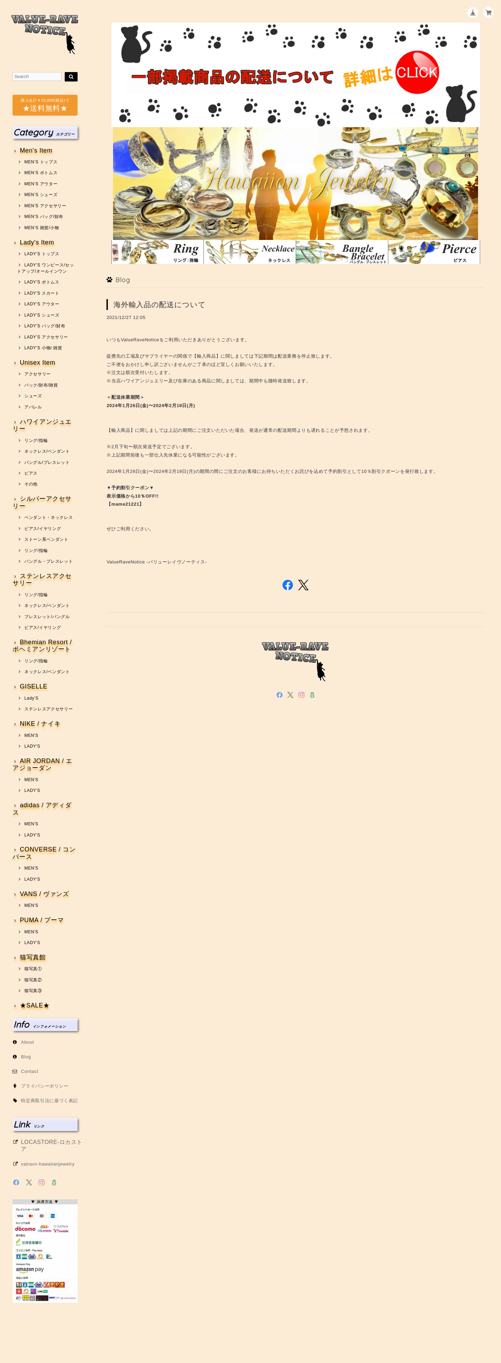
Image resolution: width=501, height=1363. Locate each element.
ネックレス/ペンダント (47, 451)
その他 (31, 484)
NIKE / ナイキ (40, 724)
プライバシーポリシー (45, 1086)
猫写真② (33, 980)
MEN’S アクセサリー (45, 205)
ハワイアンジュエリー (42, 425)
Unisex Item (37, 362)
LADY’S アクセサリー (46, 337)
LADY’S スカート (41, 293)
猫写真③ (33, 990)
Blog (26, 1056)
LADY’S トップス (41, 253)
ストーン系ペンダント (46, 539)
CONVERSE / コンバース (44, 853)
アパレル (33, 407)
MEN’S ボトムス (40, 172)
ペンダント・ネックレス (48, 517)
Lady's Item (37, 242)
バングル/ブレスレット (47, 462)
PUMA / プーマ (42, 920)
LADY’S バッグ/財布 (44, 326)
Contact (29, 1071)
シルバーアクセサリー (42, 502)
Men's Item (36, 150)
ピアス (31, 473)
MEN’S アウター (40, 183)
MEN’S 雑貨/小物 (41, 227)
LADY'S (32, 746)
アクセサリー (37, 374)
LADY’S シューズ (41, 315)
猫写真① (33, 968)
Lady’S (31, 698)
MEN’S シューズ (40, 194)
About (27, 1042)
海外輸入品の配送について (159, 305)
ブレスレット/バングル (47, 616)
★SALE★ (35, 1005)
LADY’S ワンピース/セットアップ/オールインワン (45, 268)
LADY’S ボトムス (41, 282)
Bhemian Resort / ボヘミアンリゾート (42, 646)
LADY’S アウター (41, 304)
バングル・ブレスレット (48, 561)
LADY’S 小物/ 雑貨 (43, 347)
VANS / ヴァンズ (44, 894)
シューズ (33, 396)
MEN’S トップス (40, 161)
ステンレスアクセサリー (42, 579)
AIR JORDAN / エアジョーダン (42, 764)
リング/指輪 (36, 440)
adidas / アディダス (42, 809)
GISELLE (34, 686)
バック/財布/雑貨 (41, 385)
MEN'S (31, 735)
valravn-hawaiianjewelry (47, 1164)
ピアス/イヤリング (42, 528)
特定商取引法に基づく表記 (49, 1100)
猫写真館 (33, 957)
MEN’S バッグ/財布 (43, 216)
